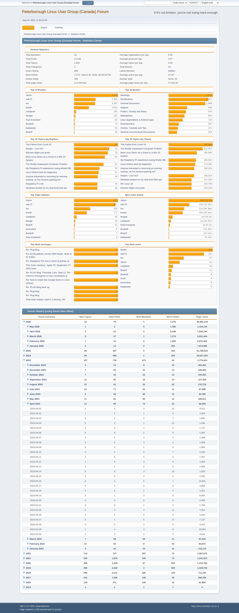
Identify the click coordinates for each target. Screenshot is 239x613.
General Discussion (130, 103)
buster (29, 107)
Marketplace (126, 115)
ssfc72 (29, 99)
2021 (28, 558)
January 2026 (36, 346)
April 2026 (35, 331)
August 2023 (36, 384)
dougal (29, 115)
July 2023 (35, 389)
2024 (28, 355)
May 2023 (34, 399)
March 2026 (36, 336)
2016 (28, 582)
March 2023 (36, 539)
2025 (28, 351)
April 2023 (35, 404)
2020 (28, 563)
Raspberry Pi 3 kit (34, 184)
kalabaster (31, 128)
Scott (122, 278)
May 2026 (34, 326)
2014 (28, 587)
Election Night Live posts (38, 152)
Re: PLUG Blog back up (37, 287)
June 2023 (35, 394)
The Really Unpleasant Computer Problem (46, 164)
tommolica (31, 229)
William (171, 71)
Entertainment (127, 124)
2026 (28, 322)
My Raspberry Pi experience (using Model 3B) (48, 168)
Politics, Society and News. (133, 111)
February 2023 (37, 544)
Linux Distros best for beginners (41, 172)
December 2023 (38, 365)
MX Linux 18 (126, 184)
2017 (28, 577)
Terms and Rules (203, 606)
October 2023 (36, 375)
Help (193, 606)
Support (124, 107)
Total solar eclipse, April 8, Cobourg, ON (45, 299)
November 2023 (38, 370)
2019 (28, 568)
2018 (28, 573)
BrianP (29, 132)
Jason (29, 95)
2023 (28, 360)
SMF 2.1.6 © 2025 (27, 606)
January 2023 (36, 548)
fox (27, 103)
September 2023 (38, 379)
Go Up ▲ (215, 606)
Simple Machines (42, 606)
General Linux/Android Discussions (137, 132)
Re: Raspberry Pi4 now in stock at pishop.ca (47, 261)
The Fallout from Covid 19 (38, 144)
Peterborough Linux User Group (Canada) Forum (65, 11)
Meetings (124, 95)
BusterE (30, 124)
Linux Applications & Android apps (137, 120)
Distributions (126, 99)
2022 (28, 553)
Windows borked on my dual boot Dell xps (46, 188)
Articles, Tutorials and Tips (133, 128)
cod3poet (30, 111)
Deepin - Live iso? (35, 148)
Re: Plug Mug (32, 249)
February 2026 (37, 341)
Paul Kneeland (33, 120)
